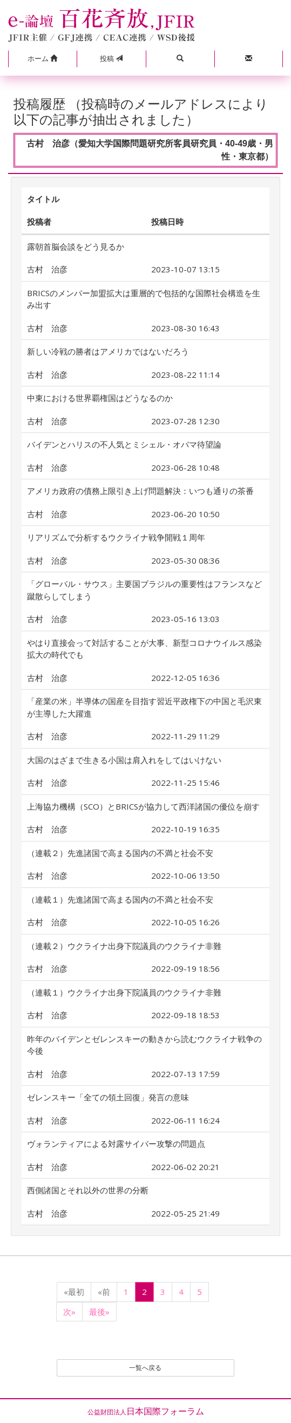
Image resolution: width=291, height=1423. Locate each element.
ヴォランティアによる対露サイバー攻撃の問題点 (116, 1143)
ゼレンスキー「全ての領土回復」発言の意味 (108, 1097)
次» (69, 1311)
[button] (42, 59)
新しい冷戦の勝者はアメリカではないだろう (108, 351)
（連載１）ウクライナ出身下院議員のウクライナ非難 (124, 992)
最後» (99, 1311)
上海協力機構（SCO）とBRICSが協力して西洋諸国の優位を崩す (143, 806)
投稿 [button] (111, 58)
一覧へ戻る (145, 1367)
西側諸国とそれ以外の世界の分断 (87, 1190)
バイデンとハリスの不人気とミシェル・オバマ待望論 (124, 444)
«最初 (74, 1291)
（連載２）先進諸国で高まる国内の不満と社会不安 (120, 852)
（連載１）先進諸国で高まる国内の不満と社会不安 (120, 899)
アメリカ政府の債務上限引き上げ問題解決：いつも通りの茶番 (140, 490)
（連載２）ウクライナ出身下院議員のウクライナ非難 (124, 945)
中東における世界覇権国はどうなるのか (100, 397)
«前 (104, 1291)
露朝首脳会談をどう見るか (75, 246)
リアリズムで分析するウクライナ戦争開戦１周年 (116, 537)
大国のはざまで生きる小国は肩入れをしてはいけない (124, 759)
